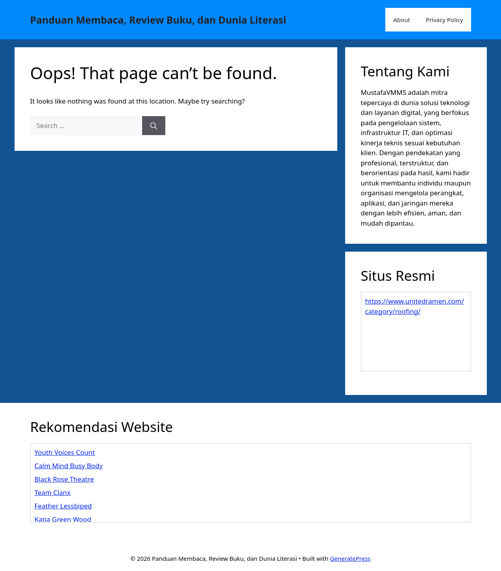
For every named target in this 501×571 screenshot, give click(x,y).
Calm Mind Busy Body (69, 465)
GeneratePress (350, 558)
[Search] (153, 125)
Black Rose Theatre (64, 479)
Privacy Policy (444, 20)
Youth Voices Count (65, 452)
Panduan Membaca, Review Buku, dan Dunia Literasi (158, 19)
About (401, 20)
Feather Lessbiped (63, 505)
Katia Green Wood (63, 519)
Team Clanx (53, 492)
